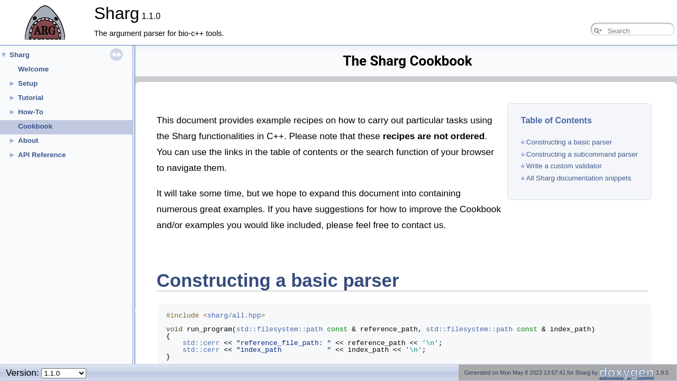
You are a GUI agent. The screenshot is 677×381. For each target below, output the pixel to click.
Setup (28, 83)
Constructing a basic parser (569, 142)
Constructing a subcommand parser (582, 154)
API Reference (42, 155)
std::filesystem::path (279, 329)
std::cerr (200, 343)
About (28, 140)
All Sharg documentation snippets (579, 178)
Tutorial (30, 98)
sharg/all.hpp (234, 315)
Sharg (20, 55)
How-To (30, 112)
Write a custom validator (564, 166)
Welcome (33, 69)
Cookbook (35, 126)
